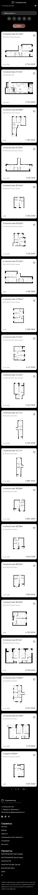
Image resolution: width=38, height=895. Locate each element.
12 (2, 875)
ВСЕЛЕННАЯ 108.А (8, 868)
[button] (35, 5)
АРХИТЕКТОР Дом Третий (10, 865)
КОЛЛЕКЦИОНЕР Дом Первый (12, 854)
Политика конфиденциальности (13, 812)
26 (24, 789)
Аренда (4, 830)
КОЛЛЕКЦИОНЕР (8, 75)
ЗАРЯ (3, 872)
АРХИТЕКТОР (6, 861)
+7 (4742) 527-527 (7, 6)
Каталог (4, 827)
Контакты (4, 844)
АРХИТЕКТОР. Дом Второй (11, 37)
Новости (4, 834)
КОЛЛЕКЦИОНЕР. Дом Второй (13, 150)
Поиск (19, 26)
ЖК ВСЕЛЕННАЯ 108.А (10, 416)
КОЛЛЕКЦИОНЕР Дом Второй (12, 857)
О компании (5, 841)
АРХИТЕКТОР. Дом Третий (11, 113)
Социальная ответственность (12, 837)
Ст (9, 19)
